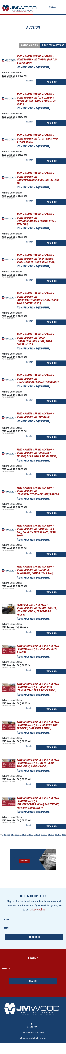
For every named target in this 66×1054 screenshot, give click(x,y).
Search (33, 981)
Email (6, 928)
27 (56, 834)
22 (44, 834)
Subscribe (34, 937)
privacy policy (37, 909)
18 (35, 834)
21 (42, 834)
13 (23, 834)
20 (39, 834)
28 (58, 834)
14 (25, 834)
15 (28, 834)
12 (21, 834)
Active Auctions (30, 45)
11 (18, 834)
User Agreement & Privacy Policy (33, 1032)
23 (46, 834)
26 (53, 834)
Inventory (29, 81)
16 (30, 834)
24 (49, 834)
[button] (52, 7)
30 (63, 834)
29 (60, 834)
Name (6, 919)
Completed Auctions (53, 45)
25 (51, 834)
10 (16, 834)
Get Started (24, 861)
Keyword (6, 969)
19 (37, 834)
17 (32, 834)
